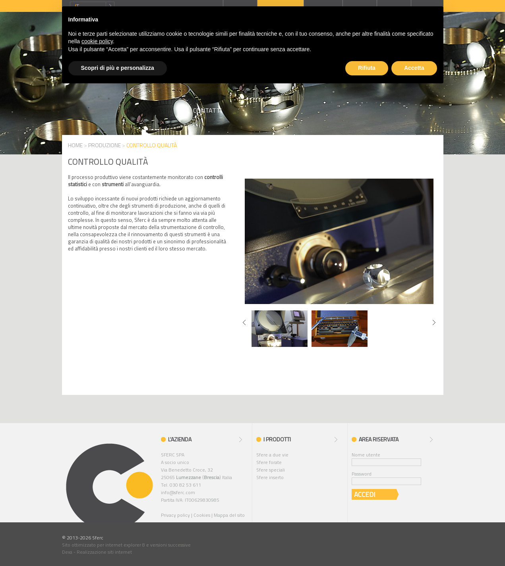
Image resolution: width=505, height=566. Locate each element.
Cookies (201, 515)
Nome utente (366, 454)
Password (361, 473)
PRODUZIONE (104, 145)
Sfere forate (269, 462)
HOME (75, 145)
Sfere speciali (270, 470)
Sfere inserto (270, 477)
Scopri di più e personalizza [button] (117, 68)
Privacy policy (175, 515)
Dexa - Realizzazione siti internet (97, 552)
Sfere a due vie (272, 454)
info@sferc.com (178, 492)
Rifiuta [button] (366, 68)
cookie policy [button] (97, 41)
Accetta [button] (414, 68)
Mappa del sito (229, 515)
